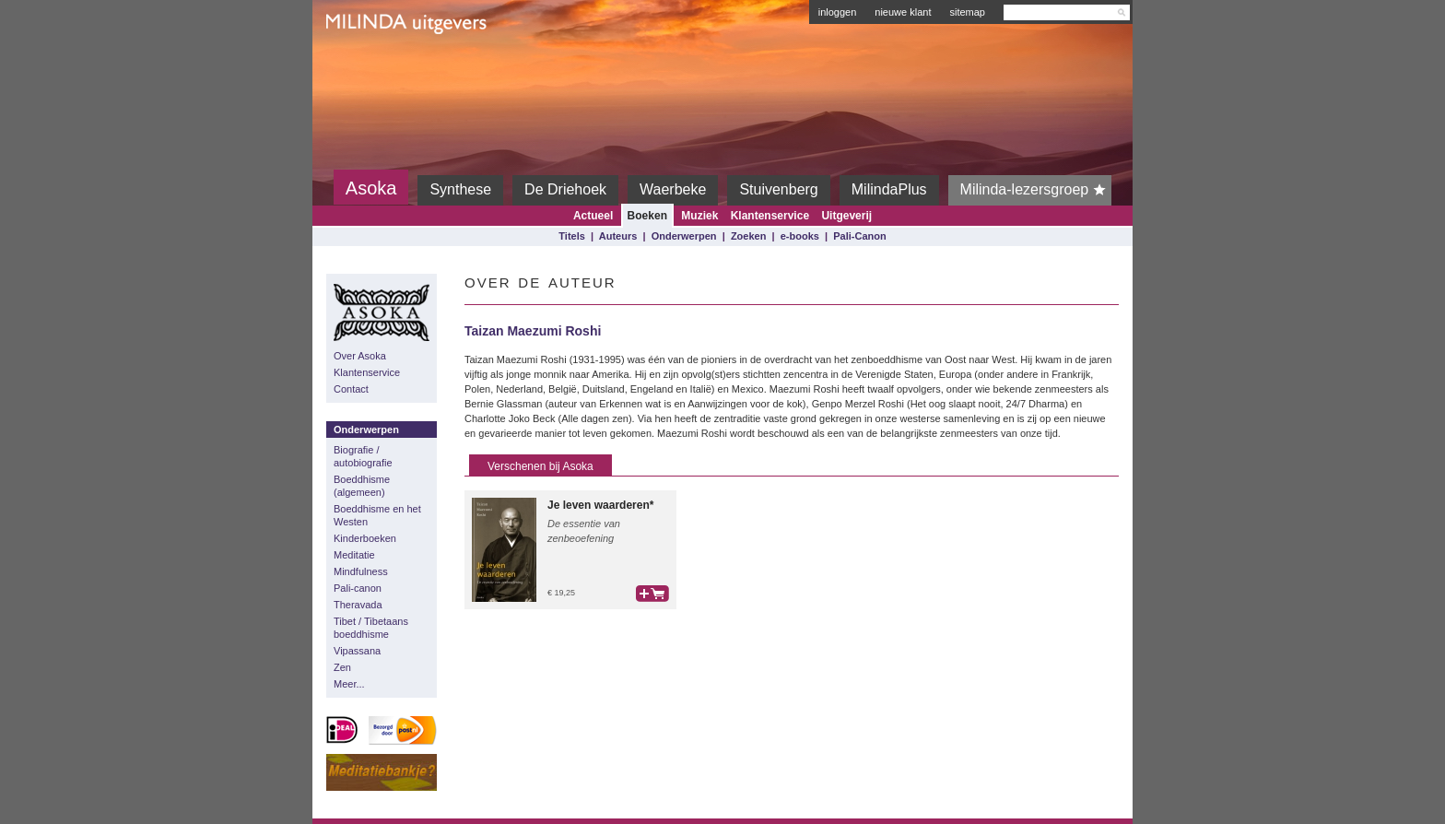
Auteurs (618, 235)
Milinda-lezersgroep (1036, 190)
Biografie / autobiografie (363, 456)
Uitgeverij (846, 215)
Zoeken (749, 235)
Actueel (593, 215)
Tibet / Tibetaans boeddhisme (371, 628)
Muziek (699, 215)
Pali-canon (358, 588)
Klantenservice (770, 215)
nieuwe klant (903, 12)
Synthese (460, 189)
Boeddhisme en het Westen (377, 515)
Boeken (647, 215)
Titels (571, 235)
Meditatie (354, 554)
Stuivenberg (778, 189)
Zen (342, 667)
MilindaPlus (889, 189)
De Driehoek (565, 189)
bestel (652, 593)
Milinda (364, 66)
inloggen (837, 12)
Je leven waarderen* (600, 505)
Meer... (349, 683)
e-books (800, 235)
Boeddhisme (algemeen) (362, 486)
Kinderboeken (365, 538)
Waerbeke (673, 189)
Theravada (358, 604)
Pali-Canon (859, 235)
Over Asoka (360, 355)
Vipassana (357, 650)
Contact (351, 388)
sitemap (967, 12)
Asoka (371, 188)
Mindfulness (361, 571)
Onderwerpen (684, 235)
